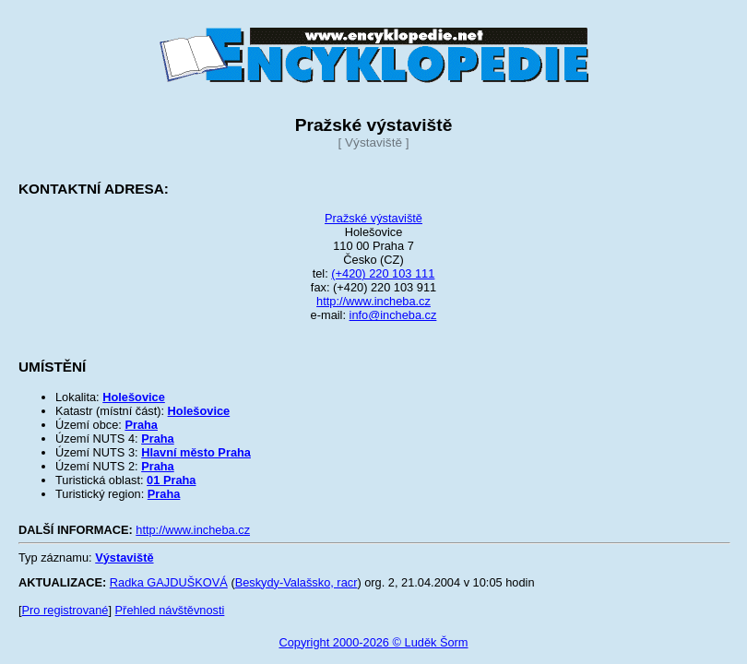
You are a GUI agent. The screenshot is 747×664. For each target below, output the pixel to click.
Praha (141, 425)
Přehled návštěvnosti (170, 610)
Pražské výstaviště (373, 218)
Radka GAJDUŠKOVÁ (169, 582)
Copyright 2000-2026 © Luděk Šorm (373, 642)
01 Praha (171, 480)
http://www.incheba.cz (373, 301)
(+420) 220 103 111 (382, 273)
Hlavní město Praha (196, 452)
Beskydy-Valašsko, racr (296, 582)
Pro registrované (65, 610)
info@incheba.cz (393, 315)
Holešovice (133, 397)
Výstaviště (124, 557)
